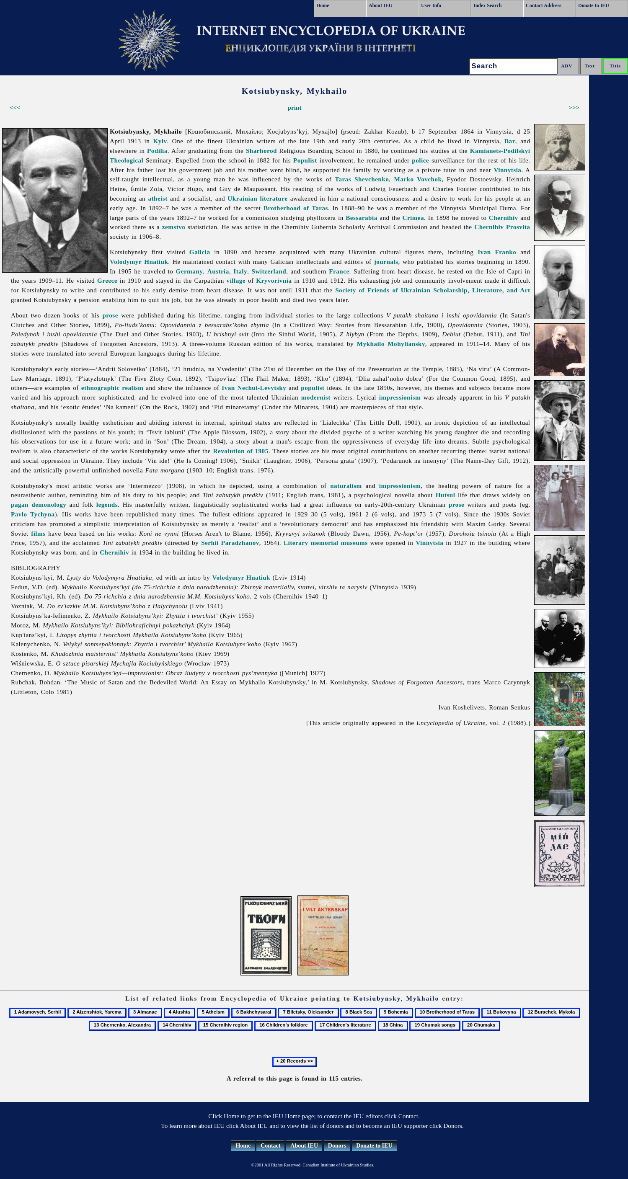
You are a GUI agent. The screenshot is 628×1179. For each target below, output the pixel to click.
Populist (305, 160)
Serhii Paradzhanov (230, 542)
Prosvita (518, 226)
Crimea (413, 217)
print (295, 107)
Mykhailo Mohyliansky (391, 343)
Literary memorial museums (326, 542)
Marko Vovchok (418, 179)
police (420, 160)
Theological (126, 160)
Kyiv (160, 140)
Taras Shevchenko (362, 179)
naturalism (346, 485)
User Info (431, 5)
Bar (509, 140)
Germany (189, 271)
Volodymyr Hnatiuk (139, 261)
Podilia (157, 150)
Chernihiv (503, 217)
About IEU (380, 5)
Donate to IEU (593, 5)
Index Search (487, 5)
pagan (19, 504)
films (38, 533)
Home (322, 5)
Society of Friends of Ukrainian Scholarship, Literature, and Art (432, 290)
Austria (218, 271)
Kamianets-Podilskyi (500, 150)
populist (312, 387)
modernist (316, 397)
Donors (337, 1146)
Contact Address (543, 5)
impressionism (400, 397)
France (339, 271)
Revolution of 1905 (241, 450)
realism (132, 387)
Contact (270, 1146)
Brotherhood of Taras (296, 208)
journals (386, 261)
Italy (240, 271)
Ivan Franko (497, 251)
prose (110, 315)
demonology (48, 504)
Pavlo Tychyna (33, 514)
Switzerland (268, 271)
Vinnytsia (507, 169)
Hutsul (445, 494)
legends (107, 504)
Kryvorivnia (274, 280)
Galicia (199, 251)
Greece (107, 280)
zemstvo (173, 226)
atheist (157, 198)
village (236, 280)
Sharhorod (261, 150)
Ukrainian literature (257, 198)
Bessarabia (361, 217)
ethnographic (100, 387)
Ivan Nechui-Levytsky (254, 387)
